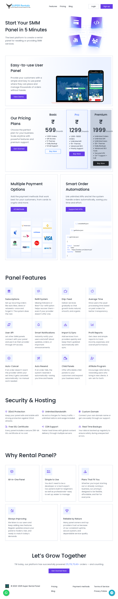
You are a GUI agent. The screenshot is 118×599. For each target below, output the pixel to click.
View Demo (19, 96)
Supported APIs (76, 209)
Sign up (106, 6)
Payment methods (81, 586)
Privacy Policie (100, 591)
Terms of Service (101, 586)
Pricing (63, 6)
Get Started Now (59, 570)
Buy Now (53, 151)
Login (93, 6)
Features (53, 6)
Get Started (19, 148)
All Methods (19, 209)
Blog (71, 6)
